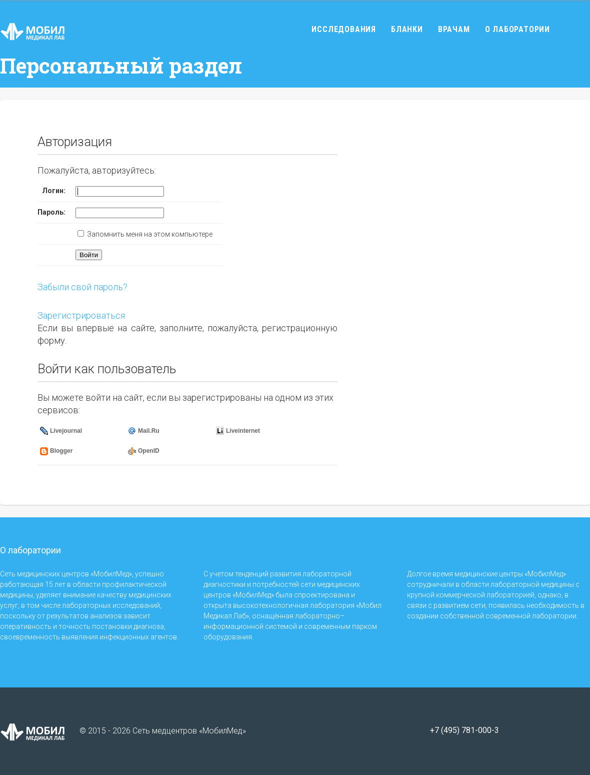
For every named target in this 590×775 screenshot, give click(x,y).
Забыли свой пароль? (83, 287)
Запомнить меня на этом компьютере (149, 234)
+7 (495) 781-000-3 (464, 730)
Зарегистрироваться (81, 315)
